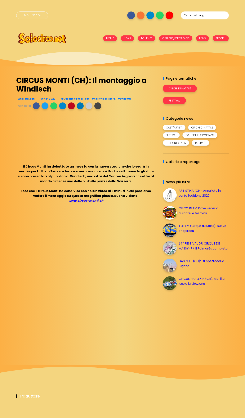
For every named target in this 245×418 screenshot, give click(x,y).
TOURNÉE (146, 38)
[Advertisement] (191, 327)
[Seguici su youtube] (169, 15)
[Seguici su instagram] (141, 15)
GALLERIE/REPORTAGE (175, 38)
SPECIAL (221, 38)
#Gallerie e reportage (75, 98)
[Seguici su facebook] (131, 15)
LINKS (202, 38)
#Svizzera (124, 98)
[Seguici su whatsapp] (160, 15)
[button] (36, 105)
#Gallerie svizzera (103, 98)
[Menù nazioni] (32, 15)
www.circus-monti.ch (85, 201)
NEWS (127, 38)
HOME (110, 38)
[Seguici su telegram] (150, 15)
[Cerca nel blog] (205, 15)
